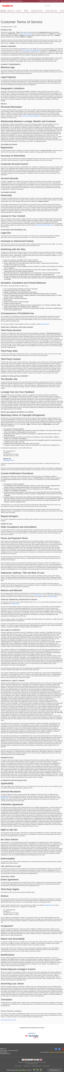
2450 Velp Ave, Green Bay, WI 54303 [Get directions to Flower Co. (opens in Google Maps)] (9, 1050)
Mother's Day (10, 10)
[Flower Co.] (11, 5)
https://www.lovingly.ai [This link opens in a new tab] (26, 33)
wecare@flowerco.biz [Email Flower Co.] (5, 1053)
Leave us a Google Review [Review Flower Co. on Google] (56, 1052)
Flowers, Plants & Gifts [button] (51, 10)
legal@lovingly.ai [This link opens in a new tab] (5, 797)
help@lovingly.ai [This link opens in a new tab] (45, 324)
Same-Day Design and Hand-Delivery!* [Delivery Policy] (12, 1)
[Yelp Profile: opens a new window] (63, 1049)
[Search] (54, 5)
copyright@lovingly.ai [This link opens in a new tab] (8, 460)
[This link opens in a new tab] (32, 1036)
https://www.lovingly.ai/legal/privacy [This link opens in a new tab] (31, 50)
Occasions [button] (19, 10)
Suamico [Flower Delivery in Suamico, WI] (13, 1020)
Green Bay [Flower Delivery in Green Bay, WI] (3, 1020)
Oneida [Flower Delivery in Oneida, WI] (9, 1020)
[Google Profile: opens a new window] (56, 1049)
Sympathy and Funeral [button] (37, 10)
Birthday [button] (27, 10)
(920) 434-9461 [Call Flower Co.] (4, 1052)
